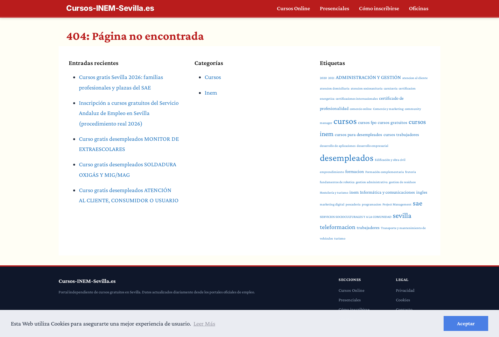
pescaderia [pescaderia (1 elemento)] (337, 194)
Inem (211, 92)
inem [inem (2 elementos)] (336, 181)
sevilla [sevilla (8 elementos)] (387, 205)
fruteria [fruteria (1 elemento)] (414, 161)
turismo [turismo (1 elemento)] (339, 228)
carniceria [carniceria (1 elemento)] (389, 88)
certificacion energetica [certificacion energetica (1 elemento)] (412, 88)
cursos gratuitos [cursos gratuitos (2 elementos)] (341, 124)
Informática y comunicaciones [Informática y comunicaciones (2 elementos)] (369, 181)
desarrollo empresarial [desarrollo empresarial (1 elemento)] (335, 149)
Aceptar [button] (466, 323)
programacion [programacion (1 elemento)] (355, 194)
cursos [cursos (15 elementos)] (401, 110)
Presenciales (334, 8)
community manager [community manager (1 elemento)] (375, 112)
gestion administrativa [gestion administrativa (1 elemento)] (370, 172)
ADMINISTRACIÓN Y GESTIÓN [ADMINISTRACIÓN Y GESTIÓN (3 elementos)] (367, 77)
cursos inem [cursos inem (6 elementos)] (373, 123)
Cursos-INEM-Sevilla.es (110, 8)
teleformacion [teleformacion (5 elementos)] (337, 216)
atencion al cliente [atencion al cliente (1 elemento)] (413, 78)
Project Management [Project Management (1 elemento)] (380, 194)
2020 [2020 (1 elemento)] (323, 78)
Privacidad (405, 280)
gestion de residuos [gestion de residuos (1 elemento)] (400, 172)
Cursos (213, 77)
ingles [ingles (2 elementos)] (402, 181)
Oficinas (418, 8)
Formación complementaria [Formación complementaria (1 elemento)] (389, 161)
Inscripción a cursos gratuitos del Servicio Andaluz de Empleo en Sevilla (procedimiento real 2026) (129, 113)
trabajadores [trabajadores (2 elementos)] (367, 217)
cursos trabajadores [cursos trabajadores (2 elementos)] (364, 135)
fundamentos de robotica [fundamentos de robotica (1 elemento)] (337, 172)
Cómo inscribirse (379, 8)
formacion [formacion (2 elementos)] (360, 161)
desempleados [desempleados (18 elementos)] (377, 147)
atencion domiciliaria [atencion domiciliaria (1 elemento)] (334, 88)
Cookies (403, 289)
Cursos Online (293, 8)
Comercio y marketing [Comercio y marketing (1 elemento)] (345, 112)
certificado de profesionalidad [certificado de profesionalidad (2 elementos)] (388, 98)
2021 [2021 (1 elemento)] (331, 78)
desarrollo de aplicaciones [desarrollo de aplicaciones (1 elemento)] (400, 135)
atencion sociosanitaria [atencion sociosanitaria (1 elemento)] (365, 88)
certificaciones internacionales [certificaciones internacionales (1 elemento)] (340, 98)
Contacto (404, 299)
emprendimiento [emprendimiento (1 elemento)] (338, 161)
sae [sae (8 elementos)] (399, 193)
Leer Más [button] (204, 323)
